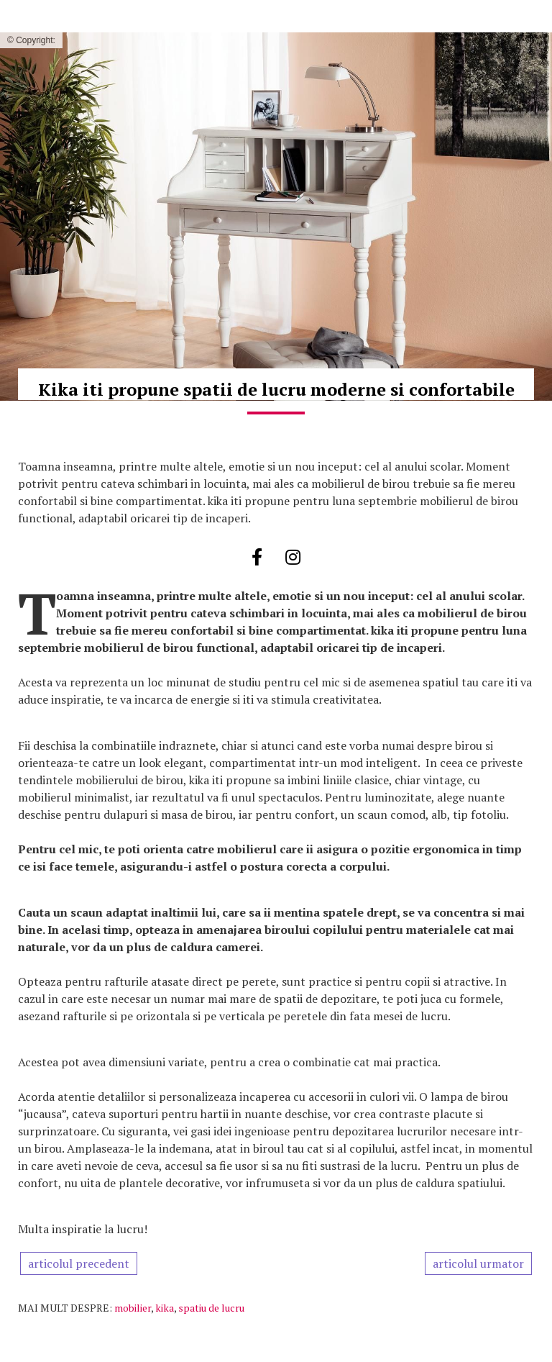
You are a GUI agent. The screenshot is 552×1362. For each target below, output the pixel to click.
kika (164, 1308)
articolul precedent (78, 1263)
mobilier (132, 1308)
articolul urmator (478, 1263)
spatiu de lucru (211, 1308)
